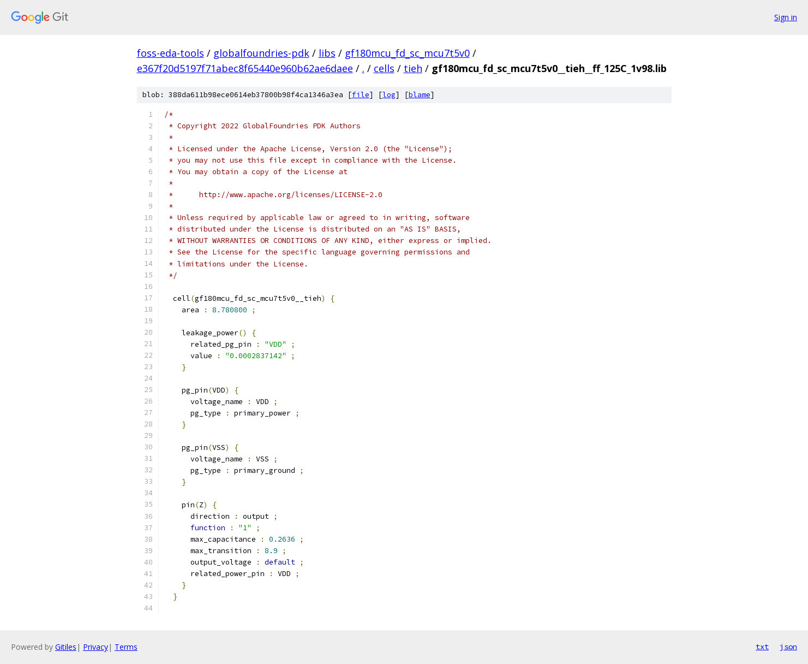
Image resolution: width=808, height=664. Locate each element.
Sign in (785, 17)
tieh (413, 68)
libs (327, 53)
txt (762, 646)
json (788, 646)
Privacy (95, 647)
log (389, 94)
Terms (126, 647)
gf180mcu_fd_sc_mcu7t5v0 (407, 53)
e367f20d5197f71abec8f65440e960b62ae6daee (245, 68)
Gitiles (65, 647)
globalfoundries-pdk (261, 53)
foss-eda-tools (170, 53)
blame (419, 94)
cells (384, 68)
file (360, 94)
